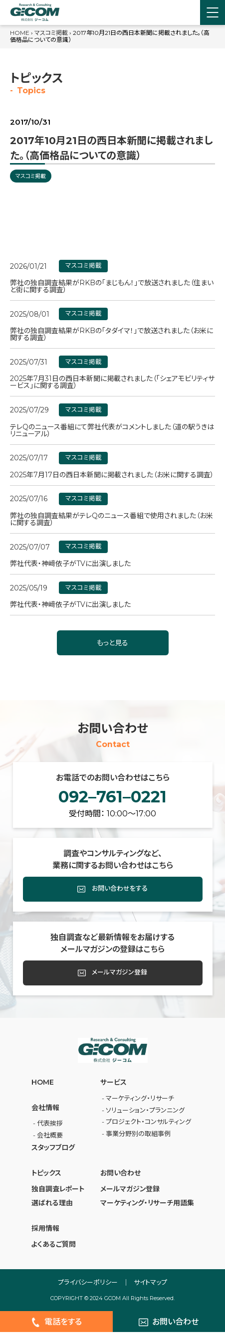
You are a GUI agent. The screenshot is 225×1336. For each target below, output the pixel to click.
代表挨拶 (50, 1127)
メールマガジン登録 (113, 977)
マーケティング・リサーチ (140, 1102)
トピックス (46, 1176)
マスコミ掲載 (51, 32)
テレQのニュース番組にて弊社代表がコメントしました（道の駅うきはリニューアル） (112, 430)
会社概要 (50, 1139)
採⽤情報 (45, 1232)
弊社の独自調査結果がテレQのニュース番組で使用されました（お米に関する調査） (111, 519)
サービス (113, 1086)
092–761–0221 (112, 799)
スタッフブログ (53, 1151)
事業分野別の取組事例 (138, 1138)
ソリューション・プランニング (145, 1114)
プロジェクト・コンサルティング (148, 1126)
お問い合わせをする (113, 893)
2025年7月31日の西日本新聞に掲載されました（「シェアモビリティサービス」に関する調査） (112, 382)
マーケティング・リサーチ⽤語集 (147, 1206)
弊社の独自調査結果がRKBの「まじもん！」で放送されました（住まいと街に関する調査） (112, 286)
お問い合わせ (120, 1176)
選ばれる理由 (52, 1206)
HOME (19, 32)
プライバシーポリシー (88, 1286)
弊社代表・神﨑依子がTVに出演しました (70, 563)
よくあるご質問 (53, 1248)
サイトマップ (150, 1286)
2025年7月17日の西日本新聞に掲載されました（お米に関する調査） (112, 474)
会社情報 (45, 1111)
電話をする (56, 1326)
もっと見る (112, 642)
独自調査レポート (57, 1192)
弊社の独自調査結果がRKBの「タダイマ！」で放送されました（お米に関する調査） (111, 334)
